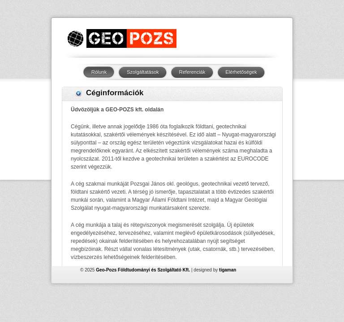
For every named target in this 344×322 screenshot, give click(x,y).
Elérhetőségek (241, 72)
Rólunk (99, 72)
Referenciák (192, 72)
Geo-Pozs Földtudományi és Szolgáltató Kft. (143, 256)
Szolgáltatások (143, 72)
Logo (121, 38)
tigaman (227, 256)
